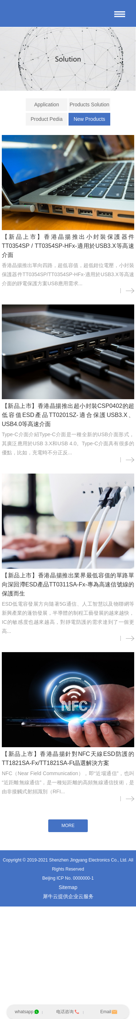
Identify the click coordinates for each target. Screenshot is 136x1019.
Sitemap (68, 888)
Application (46, 104)
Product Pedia (46, 119)
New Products (89, 119)
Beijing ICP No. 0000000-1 (68, 878)
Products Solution (90, 104)
